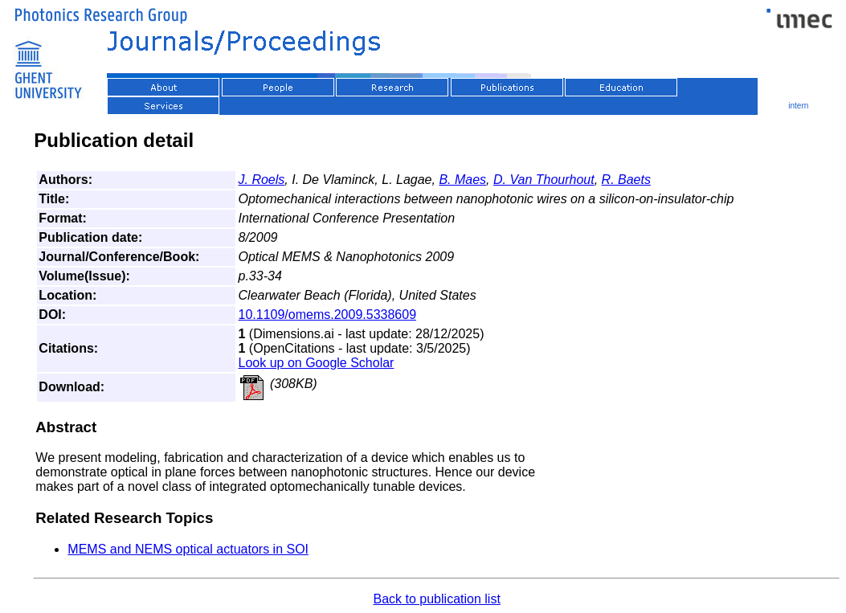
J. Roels (262, 179)
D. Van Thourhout (544, 179)
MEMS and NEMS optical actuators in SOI (188, 549)
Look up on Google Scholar (316, 363)
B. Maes (462, 179)
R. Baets (626, 179)
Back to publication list (437, 599)
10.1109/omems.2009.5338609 (328, 314)
